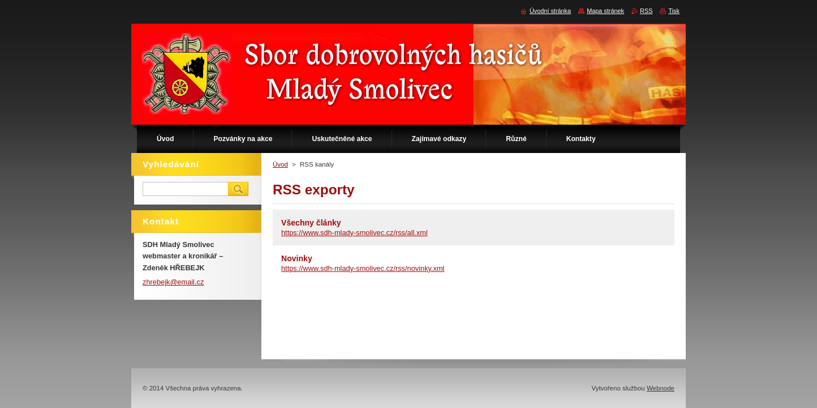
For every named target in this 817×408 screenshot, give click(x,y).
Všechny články (311, 222)
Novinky (296, 258)
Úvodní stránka (550, 10)
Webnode (660, 388)
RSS (646, 10)
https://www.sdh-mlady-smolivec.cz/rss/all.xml (354, 232)
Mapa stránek (605, 10)
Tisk (674, 10)
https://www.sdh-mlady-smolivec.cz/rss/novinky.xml (362, 268)
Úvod (280, 164)
